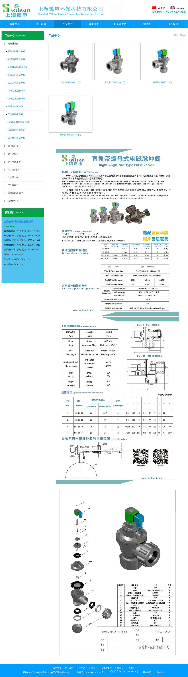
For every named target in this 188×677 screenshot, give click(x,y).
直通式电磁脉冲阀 (16, 75)
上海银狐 (159, 672)
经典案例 (146, 24)
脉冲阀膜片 (13, 154)
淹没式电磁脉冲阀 (16, 59)
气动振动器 (13, 185)
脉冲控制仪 (13, 146)
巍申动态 (94, 24)
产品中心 (67, 24)
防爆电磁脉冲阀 (15, 106)
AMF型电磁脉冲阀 (16, 98)
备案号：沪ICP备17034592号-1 (91, 672)
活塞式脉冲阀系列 (16, 130)
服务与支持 (120, 24)
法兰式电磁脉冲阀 (16, 83)
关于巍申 (41, 24)
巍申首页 (15, 24)
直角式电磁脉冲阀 (16, 51)
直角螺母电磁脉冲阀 (17, 67)
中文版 (161, 8)
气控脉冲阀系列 (15, 114)
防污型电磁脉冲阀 (16, 138)
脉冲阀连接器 (14, 162)
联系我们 (173, 24)
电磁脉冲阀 (13, 43)
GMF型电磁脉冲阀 (16, 91)
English (180, 8)
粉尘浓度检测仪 (15, 193)
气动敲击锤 (13, 177)
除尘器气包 (13, 201)
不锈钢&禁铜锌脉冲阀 (18, 122)
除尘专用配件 (14, 169)
